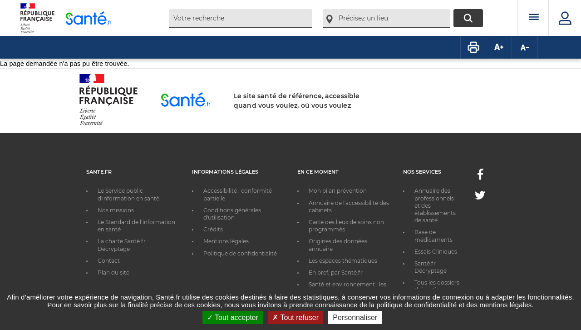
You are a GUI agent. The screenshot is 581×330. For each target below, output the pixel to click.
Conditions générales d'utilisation (232, 214)
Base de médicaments (433, 236)
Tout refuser (295, 317)
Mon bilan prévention (338, 190)
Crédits (213, 229)
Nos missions (116, 210)
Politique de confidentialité (240, 253)
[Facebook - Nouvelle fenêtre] (480, 177)
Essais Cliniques (435, 251)
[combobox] (240, 18)
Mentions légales (226, 241)
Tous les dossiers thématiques (436, 286)
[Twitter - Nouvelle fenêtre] (480, 197)
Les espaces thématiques (343, 260)
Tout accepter (232, 317)
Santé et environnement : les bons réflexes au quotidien (347, 288)
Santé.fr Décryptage (430, 267)
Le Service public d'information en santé (128, 194)
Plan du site (113, 272)
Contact (109, 260)
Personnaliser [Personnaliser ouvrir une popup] (355, 317)
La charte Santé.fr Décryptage (122, 245)
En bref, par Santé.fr (336, 272)
